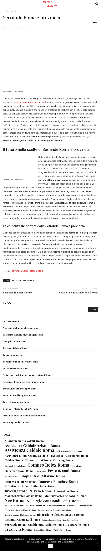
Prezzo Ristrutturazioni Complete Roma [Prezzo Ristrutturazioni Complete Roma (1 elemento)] (20, 510)
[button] (97, 4)
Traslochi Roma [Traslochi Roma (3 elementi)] (18, 529)
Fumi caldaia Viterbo (13, 355)
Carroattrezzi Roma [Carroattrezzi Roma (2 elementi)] (38, 460)
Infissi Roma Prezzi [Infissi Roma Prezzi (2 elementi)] (43, 486)
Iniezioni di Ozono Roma (15, 348)
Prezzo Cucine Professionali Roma (78, 292)
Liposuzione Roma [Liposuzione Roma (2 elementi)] (66, 491)
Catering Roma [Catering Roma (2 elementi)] (63, 460)
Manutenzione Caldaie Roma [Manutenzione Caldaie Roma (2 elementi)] (23, 495)
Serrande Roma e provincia (23, 280)
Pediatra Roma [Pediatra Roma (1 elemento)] (86, 505)
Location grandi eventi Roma (17, 422)
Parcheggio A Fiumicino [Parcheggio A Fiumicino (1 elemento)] (35, 505)
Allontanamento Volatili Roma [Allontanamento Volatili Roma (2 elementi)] (24, 440)
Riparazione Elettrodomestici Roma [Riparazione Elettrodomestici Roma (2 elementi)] (60, 514)
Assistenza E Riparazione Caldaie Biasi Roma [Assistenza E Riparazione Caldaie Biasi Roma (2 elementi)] (34, 455)
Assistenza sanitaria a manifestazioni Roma (24, 415)
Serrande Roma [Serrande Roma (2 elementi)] (15, 524)
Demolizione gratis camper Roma (19, 388)
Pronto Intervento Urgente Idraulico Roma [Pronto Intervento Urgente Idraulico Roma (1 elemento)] (54, 510)
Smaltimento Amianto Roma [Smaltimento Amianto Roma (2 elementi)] (46, 524)
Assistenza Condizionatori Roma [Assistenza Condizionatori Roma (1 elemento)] (69, 451)
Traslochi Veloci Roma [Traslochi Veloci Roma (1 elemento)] (42, 530)
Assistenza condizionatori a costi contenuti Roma (27, 375)
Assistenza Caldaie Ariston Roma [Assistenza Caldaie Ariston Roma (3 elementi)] (32, 445)
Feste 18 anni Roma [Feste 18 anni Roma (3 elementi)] (64, 470)
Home (5, 11)
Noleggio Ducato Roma (14, 341)
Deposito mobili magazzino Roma (19, 395)
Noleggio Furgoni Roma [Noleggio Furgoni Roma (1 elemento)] (14, 505)
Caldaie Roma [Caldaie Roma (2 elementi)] (14, 460)
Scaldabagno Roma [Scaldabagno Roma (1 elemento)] (70, 520)
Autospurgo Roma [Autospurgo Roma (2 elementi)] (77, 455)
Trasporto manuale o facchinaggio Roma (23, 334)
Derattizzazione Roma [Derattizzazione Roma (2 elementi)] (19, 470)
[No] (97, 543)
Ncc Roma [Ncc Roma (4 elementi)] (15, 500)
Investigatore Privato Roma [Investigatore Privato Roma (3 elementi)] (28, 490)
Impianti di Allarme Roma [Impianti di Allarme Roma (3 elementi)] (43, 475)
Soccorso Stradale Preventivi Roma (20, 361)
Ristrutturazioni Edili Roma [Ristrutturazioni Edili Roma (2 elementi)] (22, 519)
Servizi (13, 11)
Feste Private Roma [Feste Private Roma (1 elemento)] (12, 477)
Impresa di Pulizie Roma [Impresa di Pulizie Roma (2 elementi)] (20, 481)
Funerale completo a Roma (16, 402)
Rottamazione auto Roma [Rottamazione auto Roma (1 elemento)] (51, 520)
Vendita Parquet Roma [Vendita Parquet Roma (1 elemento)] (62, 530)
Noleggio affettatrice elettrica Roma (21, 328)
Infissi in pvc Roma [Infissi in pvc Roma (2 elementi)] (17, 486)
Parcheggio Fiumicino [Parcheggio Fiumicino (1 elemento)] (56, 505)
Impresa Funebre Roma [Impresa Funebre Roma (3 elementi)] (58, 481)
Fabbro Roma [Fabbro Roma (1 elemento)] (40, 471)
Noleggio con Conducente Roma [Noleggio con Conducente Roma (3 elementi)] (54, 500)
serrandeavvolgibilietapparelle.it (27, 271)
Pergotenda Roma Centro (17, 292)
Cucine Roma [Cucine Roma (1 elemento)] (76, 466)
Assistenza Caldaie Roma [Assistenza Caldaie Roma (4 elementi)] (29, 449)
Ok (50, 546)
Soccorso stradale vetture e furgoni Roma (23, 382)
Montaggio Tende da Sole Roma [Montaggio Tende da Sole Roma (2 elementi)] (65, 495)
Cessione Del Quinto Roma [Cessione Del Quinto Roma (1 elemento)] (15, 466)
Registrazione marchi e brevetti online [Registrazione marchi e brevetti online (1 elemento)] (20, 515)
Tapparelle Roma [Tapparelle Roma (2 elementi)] (77, 524)
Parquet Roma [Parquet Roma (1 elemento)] (72, 505)
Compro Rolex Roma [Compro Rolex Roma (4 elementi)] (48, 464)
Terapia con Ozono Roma (15, 368)
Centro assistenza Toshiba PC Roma (20, 408)
